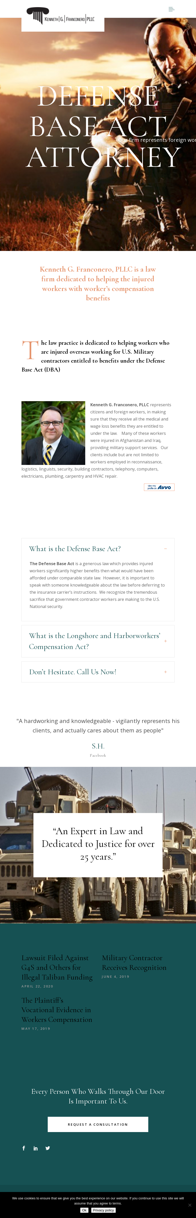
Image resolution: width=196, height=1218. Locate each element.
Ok (84, 1210)
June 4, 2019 (115, 976)
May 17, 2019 (35, 1028)
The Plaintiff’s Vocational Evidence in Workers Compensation (56, 1010)
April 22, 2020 (37, 986)
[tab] (98, 549)
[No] (189, 1205)
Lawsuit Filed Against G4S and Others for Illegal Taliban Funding (57, 967)
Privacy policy (103, 1210)
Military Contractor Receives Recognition (134, 962)
